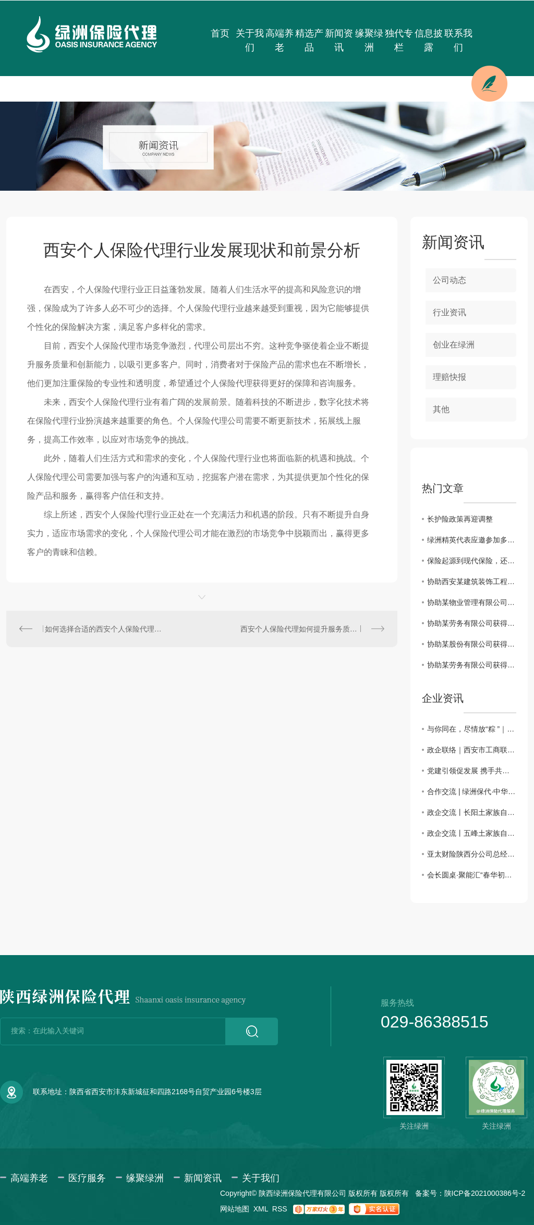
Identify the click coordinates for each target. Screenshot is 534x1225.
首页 (220, 33)
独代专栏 (399, 40)
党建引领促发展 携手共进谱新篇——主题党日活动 (471, 770)
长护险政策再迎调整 (460, 519)
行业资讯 (449, 312)
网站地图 (234, 1209)
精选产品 (309, 40)
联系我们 (458, 40)
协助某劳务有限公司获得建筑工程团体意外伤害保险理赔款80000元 (471, 665)
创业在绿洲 (454, 344)
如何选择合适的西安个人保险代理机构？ (104, 629)
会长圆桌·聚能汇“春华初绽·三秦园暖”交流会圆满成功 (471, 875)
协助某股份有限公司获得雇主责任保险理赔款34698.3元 (471, 644)
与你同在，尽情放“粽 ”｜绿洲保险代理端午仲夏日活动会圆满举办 (471, 729)
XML (260, 1209)
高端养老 (279, 40)
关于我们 (250, 40)
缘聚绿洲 (369, 40)
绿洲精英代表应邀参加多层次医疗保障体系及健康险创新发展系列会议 (471, 540)
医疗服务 (87, 1178)
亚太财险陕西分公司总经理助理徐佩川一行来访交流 (471, 854)
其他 (441, 409)
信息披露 (429, 40)
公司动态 (449, 280)
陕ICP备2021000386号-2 (485, 1193)
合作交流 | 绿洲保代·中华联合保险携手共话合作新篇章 (471, 791)
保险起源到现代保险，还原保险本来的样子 (471, 560)
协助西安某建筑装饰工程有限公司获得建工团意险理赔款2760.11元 (471, 581)
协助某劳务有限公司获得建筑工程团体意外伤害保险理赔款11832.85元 (471, 623)
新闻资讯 (339, 40)
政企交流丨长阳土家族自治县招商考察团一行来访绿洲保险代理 (471, 812)
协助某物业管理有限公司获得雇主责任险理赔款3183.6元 (471, 602)
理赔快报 (449, 377)
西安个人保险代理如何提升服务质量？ (302, 629)
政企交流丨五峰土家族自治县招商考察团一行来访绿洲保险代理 (471, 833)
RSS (279, 1209)
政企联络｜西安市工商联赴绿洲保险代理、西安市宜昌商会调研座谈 (471, 750)
